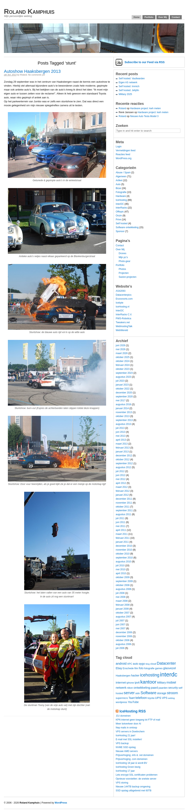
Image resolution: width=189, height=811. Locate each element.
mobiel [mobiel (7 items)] (171, 682)
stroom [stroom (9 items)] (172, 693)
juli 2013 (120, 428)
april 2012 (121, 483)
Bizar (118, 188)
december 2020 (124, 392)
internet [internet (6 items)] (121, 682)
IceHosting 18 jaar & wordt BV (131, 763)
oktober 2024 (122, 361)
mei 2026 (120, 349)
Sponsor (120, 231)
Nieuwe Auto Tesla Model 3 (144, 116)
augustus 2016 (123, 404)
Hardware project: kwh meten (145, 108)
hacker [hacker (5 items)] (135, 675)
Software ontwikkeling (127, 227)
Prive (118, 219)
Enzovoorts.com (124, 298)
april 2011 (121, 530)
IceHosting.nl (122, 306)
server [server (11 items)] (129, 693)
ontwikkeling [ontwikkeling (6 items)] (142, 687)
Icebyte (119, 302)
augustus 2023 (123, 377)
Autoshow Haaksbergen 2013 (32, 71)
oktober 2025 (122, 357)
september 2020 (124, 396)
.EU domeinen (123, 715)
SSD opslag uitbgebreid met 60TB (133, 790)
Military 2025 (125, 94)
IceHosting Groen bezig (128, 767)
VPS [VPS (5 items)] (164, 697)
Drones (122, 253)
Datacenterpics (123, 294)
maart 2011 (122, 534)
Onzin (119, 215)
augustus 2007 (123, 616)
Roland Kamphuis (29, 11)
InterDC (120, 204)
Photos (122, 269)
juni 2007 (120, 624)
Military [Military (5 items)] (161, 682)
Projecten (124, 273)
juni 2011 (120, 522)
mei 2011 (120, 526)
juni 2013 (120, 432)
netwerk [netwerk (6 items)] (121, 687)
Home (137, 17)
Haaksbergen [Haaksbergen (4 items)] (123, 675)
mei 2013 (120, 436)
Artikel (119, 180)
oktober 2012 (122, 459)
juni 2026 (120, 345)
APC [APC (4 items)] (129, 663)
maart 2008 (122, 601)
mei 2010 (120, 569)
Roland (23, 75)
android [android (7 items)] (121, 663)
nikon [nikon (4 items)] (130, 687)
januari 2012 (122, 495)
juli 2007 (120, 620)
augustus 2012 (123, 467)
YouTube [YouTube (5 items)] (133, 702)
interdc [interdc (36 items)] (168, 674)
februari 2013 (123, 447)
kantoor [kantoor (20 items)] (148, 682)
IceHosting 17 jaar (125, 770)
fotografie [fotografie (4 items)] (149, 668)
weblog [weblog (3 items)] (171, 698)
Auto (118, 184)
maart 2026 (122, 353)
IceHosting (121, 200)
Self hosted (122, 223)
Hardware (121, 196)
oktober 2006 (122, 640)
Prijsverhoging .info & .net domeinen (135, 755)
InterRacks (121, 207)
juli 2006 (120, 648)
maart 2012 (122, 487)
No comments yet (36, 75)
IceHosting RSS (132, 711)
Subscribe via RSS (145, 62)
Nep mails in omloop (126, 727)
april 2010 (121, 573)
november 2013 (124, 412)
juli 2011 (120, 518)
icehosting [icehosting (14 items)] (149, 675)
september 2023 (124, 373)
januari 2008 (122, 608)
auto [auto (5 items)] (135, 663)
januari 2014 (122, 408)
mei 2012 (120, 479)
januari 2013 (122, 451)
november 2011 (124, 502)
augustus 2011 (123, 514)
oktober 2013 (122, 416)
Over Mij (162, 17)
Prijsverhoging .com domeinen (131, 759)
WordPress (61, 802)
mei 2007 (120, 628)
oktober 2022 (122, 388)
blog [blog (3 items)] (148, 664)
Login (118, 146)
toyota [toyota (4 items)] (151, 698)
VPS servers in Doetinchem (130, 731)
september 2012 (124, 463)
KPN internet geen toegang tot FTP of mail (138, 719)
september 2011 (124, 510)
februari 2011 (123, 538)
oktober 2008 (122, 585)
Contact (176, 17)
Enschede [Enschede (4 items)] (128, 668)
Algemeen (121, 176)
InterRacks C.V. (124, 314)
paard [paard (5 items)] (154, 687)
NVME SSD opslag (126, 747)
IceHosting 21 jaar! (125, 735)
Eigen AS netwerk (128, 82)
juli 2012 (120, 471)
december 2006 (124, 632)
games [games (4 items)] (158, 668)
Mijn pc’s (123, 257)
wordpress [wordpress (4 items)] (121, 702)
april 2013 (121, 439)
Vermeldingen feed (125, 150)
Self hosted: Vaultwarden (132, 78)
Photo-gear (124, 261)
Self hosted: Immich (129, 86)
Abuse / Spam (123, 172)
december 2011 (124, 498)
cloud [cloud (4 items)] (153, 663)
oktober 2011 (122, 506)
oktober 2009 (122, 577)
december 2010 (124, 545)
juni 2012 (120, 475)
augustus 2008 (123, 589)
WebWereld (122, 330)
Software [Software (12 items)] (148, 692)
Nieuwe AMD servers (127, 751)
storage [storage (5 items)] (161, 693)
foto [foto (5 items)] (141, 668)
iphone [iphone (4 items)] (130, 682)
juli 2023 (120, 380)
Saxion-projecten (127, 277)
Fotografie (121, 192)
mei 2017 (120, 400)
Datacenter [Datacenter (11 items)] (166, 663)
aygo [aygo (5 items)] (142, 663)
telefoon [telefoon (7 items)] (141, 697)
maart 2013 (122, 443)
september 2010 (124, 557)
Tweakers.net (123, 322)
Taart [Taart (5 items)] (132, 697)
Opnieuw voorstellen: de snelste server (136, 778)
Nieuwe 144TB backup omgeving (133, 786)
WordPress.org (123, 158)
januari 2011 (122, 542)
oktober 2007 (122, 612)
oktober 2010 (122, 553)
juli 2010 (120, 565)
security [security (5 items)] (173, 687)
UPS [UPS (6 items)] (158, 697)
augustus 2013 (123, 424)
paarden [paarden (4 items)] (163, 687)
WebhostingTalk (124, 326)
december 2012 (124, 455)
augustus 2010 (123, 561)
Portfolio (148, 17)
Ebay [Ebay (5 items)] (119, 668)
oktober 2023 (122, 369)
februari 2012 (123, 491)
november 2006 (124, 636)
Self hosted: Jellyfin (129, 90)
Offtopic (120, 211)
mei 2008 (120, 597)
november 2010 (124, 549)
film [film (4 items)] (136, 668)
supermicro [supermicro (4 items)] (122, 698)
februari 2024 (123, 365)
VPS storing (122, 782)
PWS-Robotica (123, 318)
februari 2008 (123, 604)
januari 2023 (122, 384)
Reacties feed (123, 154)
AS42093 (120, 291)
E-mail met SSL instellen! (129, 739)
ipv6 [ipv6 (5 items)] (137, 682)
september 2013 (124, 420)
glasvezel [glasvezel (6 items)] (169, 668)
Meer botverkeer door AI (128, 723)
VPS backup (122, 743)
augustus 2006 (123, 644)
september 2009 (124, 581)
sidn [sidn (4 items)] (137, 693)
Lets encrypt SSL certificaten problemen (136, 774)
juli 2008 (120, 593)
